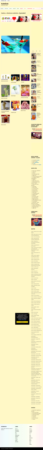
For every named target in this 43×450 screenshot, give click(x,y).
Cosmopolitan (35, 160)
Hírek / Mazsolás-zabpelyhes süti (36, 330)
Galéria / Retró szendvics (35, 257)
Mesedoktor (17, 430)
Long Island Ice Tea (36, 164)
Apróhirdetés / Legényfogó (35, 396)
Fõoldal (2, 8)
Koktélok (4, 4)
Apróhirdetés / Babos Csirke (35, 364)
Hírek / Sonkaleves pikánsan (35, 325)
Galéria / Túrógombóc (34, 272)
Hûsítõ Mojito (13, 95)
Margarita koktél (34, 194)
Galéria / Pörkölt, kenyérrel (35, 262)
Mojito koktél (34, 192)
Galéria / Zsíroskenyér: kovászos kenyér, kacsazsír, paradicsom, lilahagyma (36, 275)
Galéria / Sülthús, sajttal (35, 291)
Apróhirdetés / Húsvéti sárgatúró (36, 386)
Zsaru (30, 436)
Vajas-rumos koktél (35, 412)
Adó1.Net (16, 441)
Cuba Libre (34, 416)
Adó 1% (25, 8)
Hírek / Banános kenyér (35, 324)
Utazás (16, 440)
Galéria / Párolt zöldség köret (35, 301)
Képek (18, 8)
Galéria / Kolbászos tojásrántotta (36, 296)
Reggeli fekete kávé (35, 206)
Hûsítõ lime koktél (4, 98)
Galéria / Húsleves (34, 279)
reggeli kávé (34, 207)
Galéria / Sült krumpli (34, 312)
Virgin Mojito (34, 186)
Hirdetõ (14, 8)
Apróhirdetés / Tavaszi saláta (35, 353)
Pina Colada (34, 415)
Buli (15, 432)
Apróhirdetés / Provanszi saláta (36, 355)
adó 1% (30, 428)
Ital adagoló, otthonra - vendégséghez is (39, 92)
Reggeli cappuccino (35, 198)
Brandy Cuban (3, 124)
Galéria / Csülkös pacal (34, 266)
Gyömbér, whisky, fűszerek (36, 205)
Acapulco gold (13, 112)
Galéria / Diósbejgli (34, 313)
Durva (30, 439)
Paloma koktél (34, 187)
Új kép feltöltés (38, 130)
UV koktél (22, 82)
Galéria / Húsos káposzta (35, 289)
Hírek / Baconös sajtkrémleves (36, 328)
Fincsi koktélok (13, 82)
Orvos (30, 441)
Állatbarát (16, 436)
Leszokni (30, 430)
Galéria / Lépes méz (34, 271)
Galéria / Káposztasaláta (35, 283)
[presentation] (33, 51)
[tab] (33, 51)
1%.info (16, 439)
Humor (16, 437)
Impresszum (3, 448)
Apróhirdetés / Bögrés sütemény (36, 361)
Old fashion (34, 195)
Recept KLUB (17, 435)
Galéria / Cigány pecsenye (35, 259)
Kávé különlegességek (39, 74)
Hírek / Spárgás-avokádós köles (36, 334)
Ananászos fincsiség (24, 97)
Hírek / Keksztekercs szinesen (36, 322)
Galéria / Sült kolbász (34, 261)
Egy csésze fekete (35, 197)
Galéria (3, 13)
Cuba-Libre (35, 161)
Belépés (9, 0)
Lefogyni (30, 431)
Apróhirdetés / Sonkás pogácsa (36, 402)
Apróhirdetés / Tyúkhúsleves (35, 385)
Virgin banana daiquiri (35, 414)
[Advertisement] (15, 29)
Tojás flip (33, 419)
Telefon (30, 444)
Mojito (35, 162)
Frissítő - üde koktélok (35, 204)
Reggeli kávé (34, 175)
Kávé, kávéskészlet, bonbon (36, 200)
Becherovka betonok (4, 80)
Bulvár (21, 8)
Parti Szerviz (17, 431)
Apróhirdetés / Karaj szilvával (35, 403)
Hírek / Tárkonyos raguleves (35, 321)
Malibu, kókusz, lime (35, 180)
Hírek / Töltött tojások (34, 327)
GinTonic (38, 65)
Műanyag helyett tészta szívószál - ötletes (39, 114)
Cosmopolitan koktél (35, 193)
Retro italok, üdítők (35, 196)
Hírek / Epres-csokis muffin (35, 319)
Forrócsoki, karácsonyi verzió (38, 84)
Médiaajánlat (11, 448)
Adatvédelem (7, 448)
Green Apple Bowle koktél (36, 413)
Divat (30, 435)
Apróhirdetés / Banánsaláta (35, 362)
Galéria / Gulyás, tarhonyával (35, 302)
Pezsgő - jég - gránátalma (39, 54)
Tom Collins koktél (35, 188)
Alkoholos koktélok (12, 13)
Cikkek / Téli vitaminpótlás (35, 236)
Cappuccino (34, 171)
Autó (30, 443)
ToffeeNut (38, 96)
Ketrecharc (31, 437)
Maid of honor (23, 110)
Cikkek (10, 8)
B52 (33, 163)
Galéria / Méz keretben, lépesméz (36, 318)
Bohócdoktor (30, 8)
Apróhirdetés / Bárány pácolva (36, 359)
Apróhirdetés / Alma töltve (35, 400)
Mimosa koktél (34, 189)
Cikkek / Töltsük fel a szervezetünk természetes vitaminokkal (35, 242)
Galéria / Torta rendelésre (35, 295)
